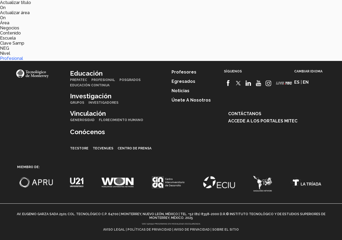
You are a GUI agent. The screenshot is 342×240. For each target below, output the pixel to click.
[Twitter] (238, 83)
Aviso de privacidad (192, 229)
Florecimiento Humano (121, 120)
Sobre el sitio (225, 229)
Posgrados (130, 80)
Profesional (11, 58)
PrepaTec (78, 80)
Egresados (183, 81)
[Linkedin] (248, 83)
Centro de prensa (134, 148)
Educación (70, 8)
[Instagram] (268, 83)
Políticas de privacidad (149, 229)
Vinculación (137, 8)
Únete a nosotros (191, 100)
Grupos (77, 102)
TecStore (79, 148)
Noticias (180, 90)
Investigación (102, 8)
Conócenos (168, 8)
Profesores (184, 72)
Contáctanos (244, 113)
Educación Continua (90, 85)
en (298, 9)
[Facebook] (228, 83)
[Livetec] (284, 83)
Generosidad (82, 120)
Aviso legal (114, 229)
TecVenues (103, 148)
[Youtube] (258, 83)
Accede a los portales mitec (262, 120)
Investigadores (103, 102)
